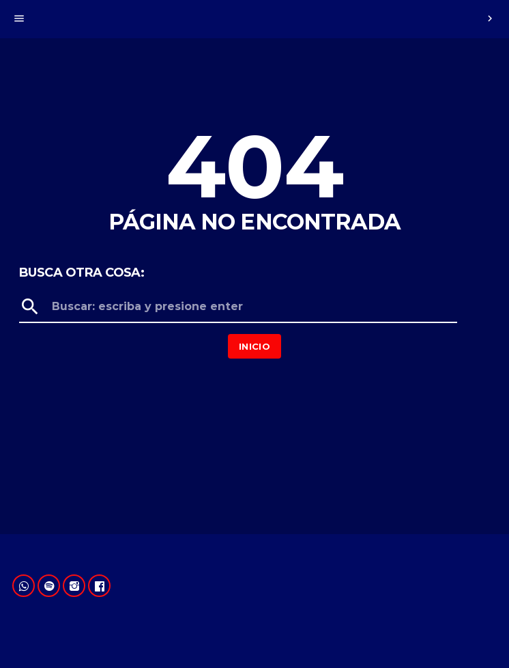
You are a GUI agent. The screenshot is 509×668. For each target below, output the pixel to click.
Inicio (254, 346)
